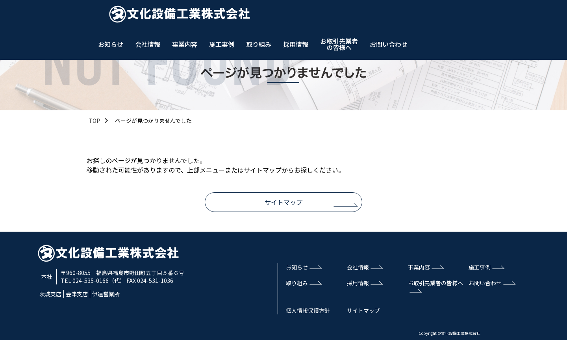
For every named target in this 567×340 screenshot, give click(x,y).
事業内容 (334, 15)
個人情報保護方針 (308, 310)
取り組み (408, 15)
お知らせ (260, 15)
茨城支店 (50, 294)
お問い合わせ (538, 15)
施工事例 (371, 15)
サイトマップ (283, 202)
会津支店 (77, 294)
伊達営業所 (106, 294)
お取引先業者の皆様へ (489, 16)
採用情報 (445, 15)
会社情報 (297, 15)
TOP (94, 120)
